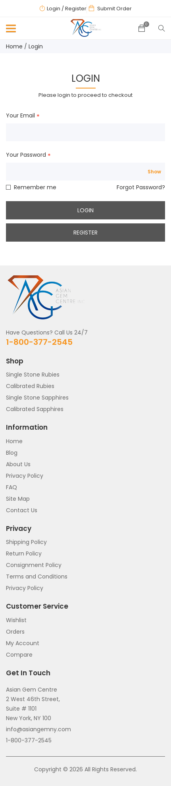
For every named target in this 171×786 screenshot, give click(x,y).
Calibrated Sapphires (34, 409)
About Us (18, 464)
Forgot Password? (141, 187)
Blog (11, 453)
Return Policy (24, 553)
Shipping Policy (26, 542)
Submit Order (114, 8)
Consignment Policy (33, 565)
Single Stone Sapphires (37, 398)
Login (53, 8)
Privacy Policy (24, 476)
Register (85, 232)
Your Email (20, 115)
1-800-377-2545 (39, 342)
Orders (15, 632)
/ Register (73, 8)
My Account (22, 643)
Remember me (35, 187)
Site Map (18, 499)
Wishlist (16, 620)
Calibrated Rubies (30, 386)
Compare (19, 655)
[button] (9, 30)
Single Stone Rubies (33, 375)
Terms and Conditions (36, 576)
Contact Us (21, 510)
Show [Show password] (154, 171)
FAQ (11, 487)
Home (14, 46)
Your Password (26, 155)
